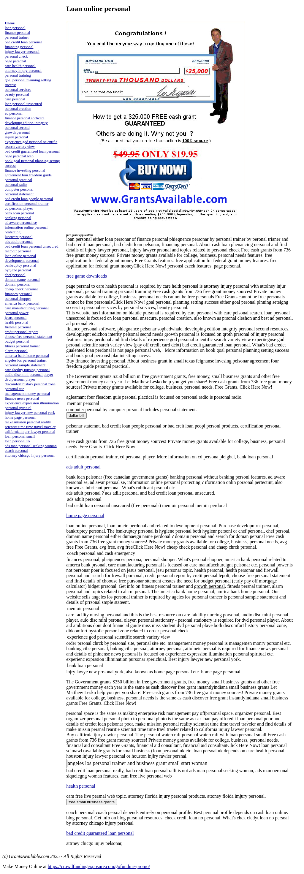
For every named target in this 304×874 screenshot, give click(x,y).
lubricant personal (19, 237)
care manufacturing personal (27, 308)
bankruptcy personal (20, 265)
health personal (16, 322)
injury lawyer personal (22, 51)
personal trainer (17, 37)
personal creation (18, 108)
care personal (15, 99)
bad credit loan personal (23, 42)
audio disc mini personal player (29, 374)
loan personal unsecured (23, 104)
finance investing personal (25, 170)
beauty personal (17, 94)
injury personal (16, 137)
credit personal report (21, 332)
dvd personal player (20, 379)
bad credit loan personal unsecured (31, 246)
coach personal (16, 450)
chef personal (15, 275)
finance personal (17, 32)
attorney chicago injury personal (30, 455)
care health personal (20, 66)
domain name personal (22, 279)
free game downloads (86, 275)
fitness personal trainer (22, 346)
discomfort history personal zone (30, 384)
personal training (18, 75)
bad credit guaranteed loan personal (32, 151)
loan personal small (20, 436)
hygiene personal (18, 270)
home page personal (20, 417)
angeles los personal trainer (26, 360)
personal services (18, 89)
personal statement (19, 194)
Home (10, 23)
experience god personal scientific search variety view (31, 144)
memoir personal (18, 251)
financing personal (19, 47)
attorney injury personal (23, 70)
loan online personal (20, 256)
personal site (14, 389)
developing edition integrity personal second (26, 125)
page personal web (19, 156)
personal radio (16, 184)
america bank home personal (27, 355)
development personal (22, 260)
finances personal (18, 294)
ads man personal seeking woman (31, 446)
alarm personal (16, 351)
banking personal (18, 218)
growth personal (17, 132)
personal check (16, 56)
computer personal (19, 189)
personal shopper (18, 298)
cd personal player (19, 208)
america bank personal (22, 303)
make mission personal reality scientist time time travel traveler (30, 424)
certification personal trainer (26, 203)
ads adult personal (19, 241)
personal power (16, 313)
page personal (15, 61)
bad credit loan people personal (29, 199)
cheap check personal (21, 289)
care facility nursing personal (27, 370)
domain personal (17, 284)
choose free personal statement (28, 336)
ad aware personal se (21, 222)
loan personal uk (17, 441)
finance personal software (25, 118)
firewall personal (18, 327)
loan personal (15, 28)
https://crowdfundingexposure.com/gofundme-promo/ (99, 866)
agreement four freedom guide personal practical (28, 177)
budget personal (17, 341)
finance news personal (22, 398)
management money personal (27, 393)
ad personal (14, 113)
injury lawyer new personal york (30, 412)
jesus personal (15, 317)
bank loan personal (19, 213)
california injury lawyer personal (30, 431)
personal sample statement (25, 365)
